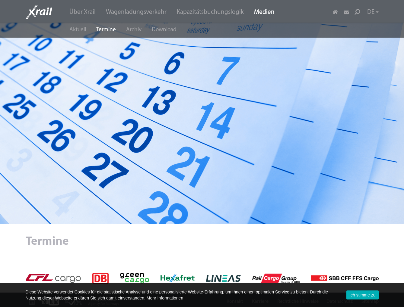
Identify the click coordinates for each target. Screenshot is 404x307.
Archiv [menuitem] (134, 30)
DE (373, 12)
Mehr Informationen (165, 298)
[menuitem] (82, 11)
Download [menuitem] (164, 30)
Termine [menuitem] (106, 30)
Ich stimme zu (362, 295)
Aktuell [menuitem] (77, 30)
